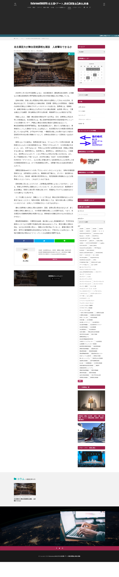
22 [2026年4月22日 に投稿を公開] (88, 77)
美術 (34, 7)
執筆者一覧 (81, 123)
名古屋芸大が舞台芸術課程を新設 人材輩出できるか (37, 38)
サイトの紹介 (82, 111)
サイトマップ (82, 115)
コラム (69, 7)
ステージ (39, 7)
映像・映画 (46, 7)
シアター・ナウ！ (77, 7)
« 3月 (80, 82)
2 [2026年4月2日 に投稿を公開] (91, 69)
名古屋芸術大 (40, 51)
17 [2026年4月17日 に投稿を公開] (94, 75)
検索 (80, 380)
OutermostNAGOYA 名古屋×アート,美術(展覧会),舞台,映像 (59, 3)
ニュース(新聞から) (60, 7)
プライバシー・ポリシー (85, 119)
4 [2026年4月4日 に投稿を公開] (98, 69)
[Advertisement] (59, 22)
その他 (52, 7)
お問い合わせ (82, 107)
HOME (29, 7)
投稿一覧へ (55, 259)
